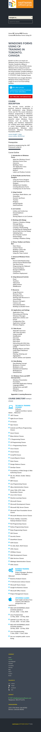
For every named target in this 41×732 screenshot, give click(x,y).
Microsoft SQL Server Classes (19, 507)
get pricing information (20, 97)
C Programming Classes (17, 439)
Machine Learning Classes (18, 498)
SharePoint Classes (16, 539)
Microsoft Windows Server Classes (21, 515)
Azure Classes (14, 433)
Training (16, 33)
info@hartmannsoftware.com (22, 698)
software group (20, 724)
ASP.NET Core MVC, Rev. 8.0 (19, 620)
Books (9, 675)
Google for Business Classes (19, 587)
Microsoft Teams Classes (18, 585)
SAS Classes (14, 533)
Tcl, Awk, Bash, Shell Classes (19, 546)
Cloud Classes (14, 452)
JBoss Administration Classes (19, 487)
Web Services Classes (17, 558)
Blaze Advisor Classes (17, 436)
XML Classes (14, 564)
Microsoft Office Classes (18, 590)
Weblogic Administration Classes (20, 561)
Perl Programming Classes (18, 524)
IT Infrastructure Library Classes (20, 581)
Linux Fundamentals (16, 615)
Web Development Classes (18, 555)
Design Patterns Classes (17, 464)
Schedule (10, 663)
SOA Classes (14, 542)
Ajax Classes (14, 425)
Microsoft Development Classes (20, 504)
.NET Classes (14, 415)
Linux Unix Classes (16, 495)
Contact (10, 673)
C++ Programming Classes (18, 445)
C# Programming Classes (18, 442)
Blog (9, 669)
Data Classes (14, 461)
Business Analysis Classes (18, 578)
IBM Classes (14, 481)
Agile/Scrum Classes (16, 418)
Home (10, 33)
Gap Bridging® (11, 661)
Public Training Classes (24, 75)
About (9, 671)
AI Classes (13, 421)
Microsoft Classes (15, 501)
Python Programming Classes (19, 527)
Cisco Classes (14, 448)
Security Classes (15, 536)
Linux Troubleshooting (17, 631)
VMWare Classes (15, 552)
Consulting (10, 665)
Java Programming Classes (18, 484)
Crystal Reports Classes (17, 458)
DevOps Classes (15, 467)
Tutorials (10, 667)
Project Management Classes (19, 594)
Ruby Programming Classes (18, 530)
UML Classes (14, 549)
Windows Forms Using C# (23, 35)
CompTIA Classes (15, 455)
